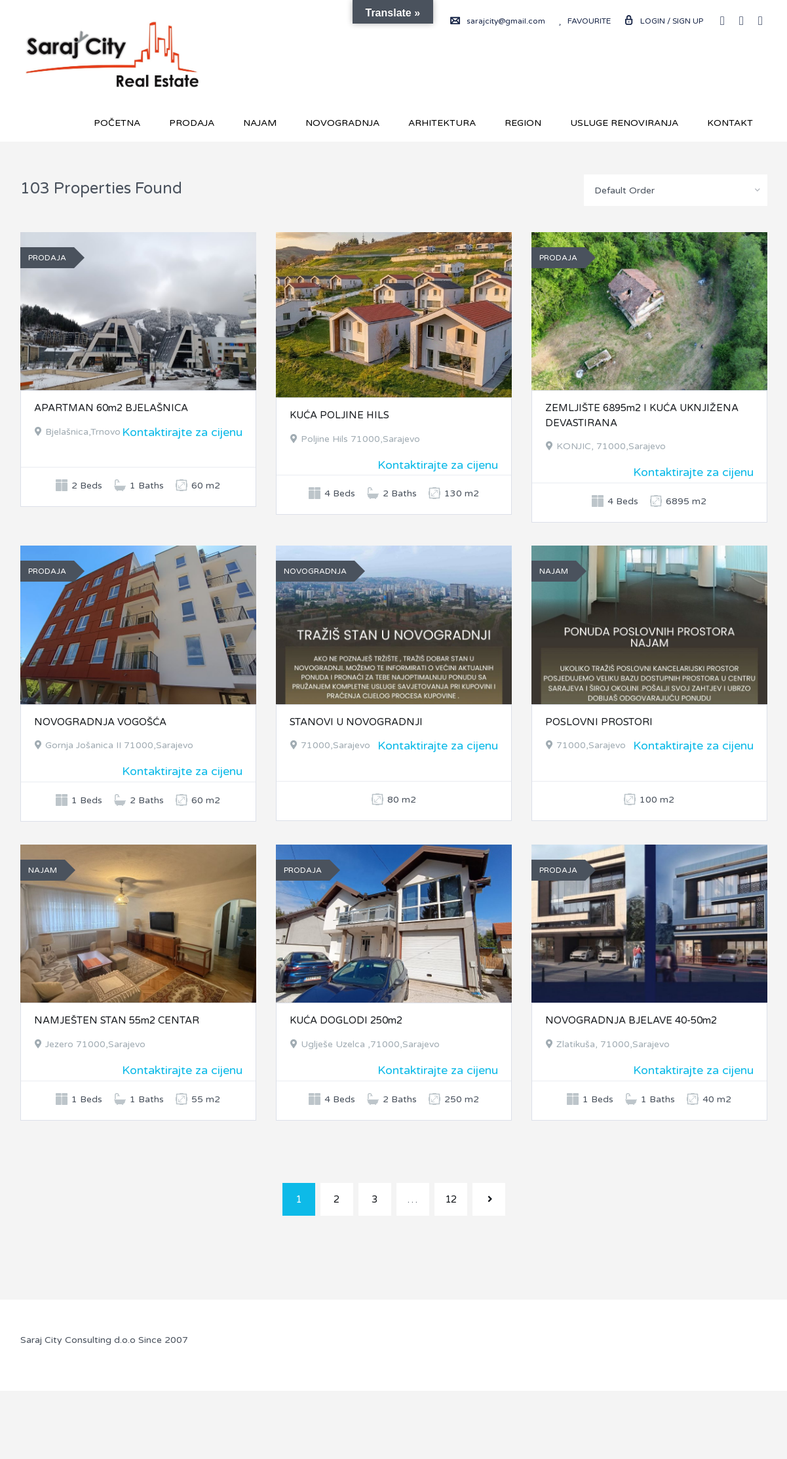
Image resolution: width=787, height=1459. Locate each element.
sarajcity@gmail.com (497, 21)
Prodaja (191, 123)
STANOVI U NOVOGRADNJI (356, 722)
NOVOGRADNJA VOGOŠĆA (100, 722)
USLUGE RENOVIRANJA (624, 123)
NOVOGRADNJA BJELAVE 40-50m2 (631, 1020)
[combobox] (675, 190)
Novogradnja (342, 123)
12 (451, 1199)
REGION (523, 123)
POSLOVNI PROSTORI (599, 722)
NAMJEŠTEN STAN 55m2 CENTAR (116, 1020)
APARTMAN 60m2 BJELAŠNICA (111, 408)
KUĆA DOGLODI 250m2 (346, 1020)
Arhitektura (442, 123)
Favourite (584, 21)
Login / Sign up (663, 21)
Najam (260, 123)
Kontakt (730, 123)
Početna (117, 123)
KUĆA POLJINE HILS (339, 415)
